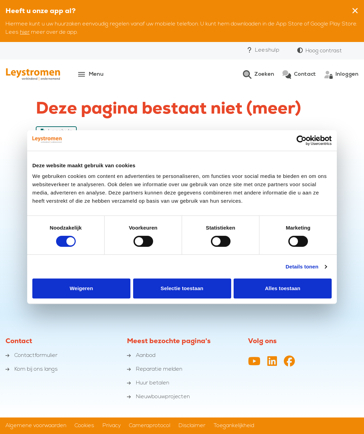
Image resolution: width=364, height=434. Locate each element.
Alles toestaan (282, 288)
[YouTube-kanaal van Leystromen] (254, 362)
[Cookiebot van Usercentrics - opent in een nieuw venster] (301, 140)
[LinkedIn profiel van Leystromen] (272, 362)
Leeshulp (263, 50)
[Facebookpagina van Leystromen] (289, 362)
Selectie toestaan (182, 288)
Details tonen (302, 266)
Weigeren (81, 288)
